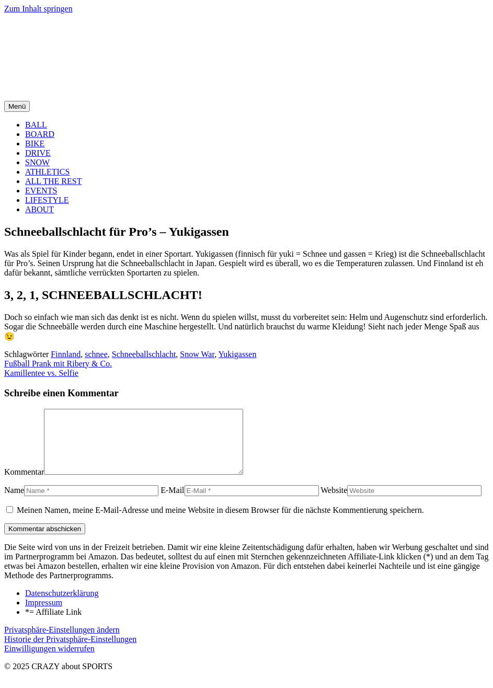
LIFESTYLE (47, 200)
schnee (96, 354)
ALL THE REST (53, 181)
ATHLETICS (47, 171)
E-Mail (172, 502)
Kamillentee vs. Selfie (41, 373)
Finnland (66, 354)
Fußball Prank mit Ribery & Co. (58, 363)
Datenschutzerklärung (61, 605)
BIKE (34, 143)
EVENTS (41, 190)
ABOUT (39, 209)
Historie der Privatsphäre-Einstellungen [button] (70, 651)
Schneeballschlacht (144, 354)
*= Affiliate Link (53, 624)
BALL (36, 124)
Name (14, 502)
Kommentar (24, 484)
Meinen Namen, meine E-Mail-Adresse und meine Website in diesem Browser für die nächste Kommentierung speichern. (220, 522)
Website (333, 502)
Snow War (197, 354)
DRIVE (38, 152)
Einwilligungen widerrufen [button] (49, 661)
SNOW (37, 162)
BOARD (39, 134)
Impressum (43, 615)
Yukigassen (238, 354)
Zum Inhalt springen (38, 8)
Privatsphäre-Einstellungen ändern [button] (62, 642)
